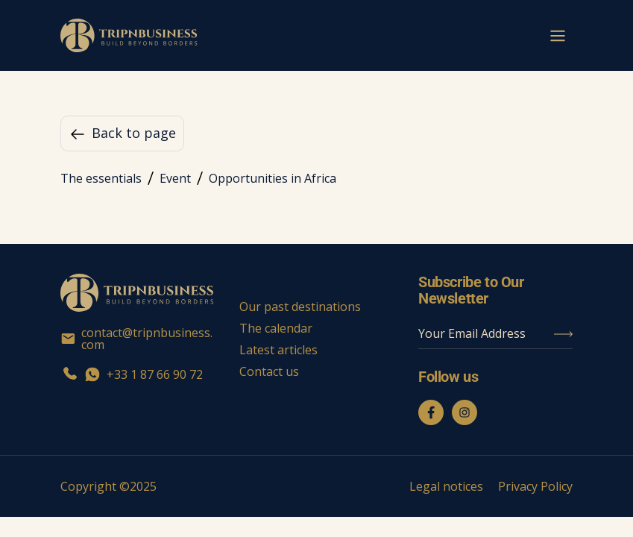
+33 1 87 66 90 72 (131, 374)
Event (175, 178)
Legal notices (446, 486)
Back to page (122, 133)
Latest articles (278, 350)
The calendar (275, 328)
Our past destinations (300, 306)
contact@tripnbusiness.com (136, 339)
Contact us (269, 371)
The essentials (101, 178)
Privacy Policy (535, 486)
